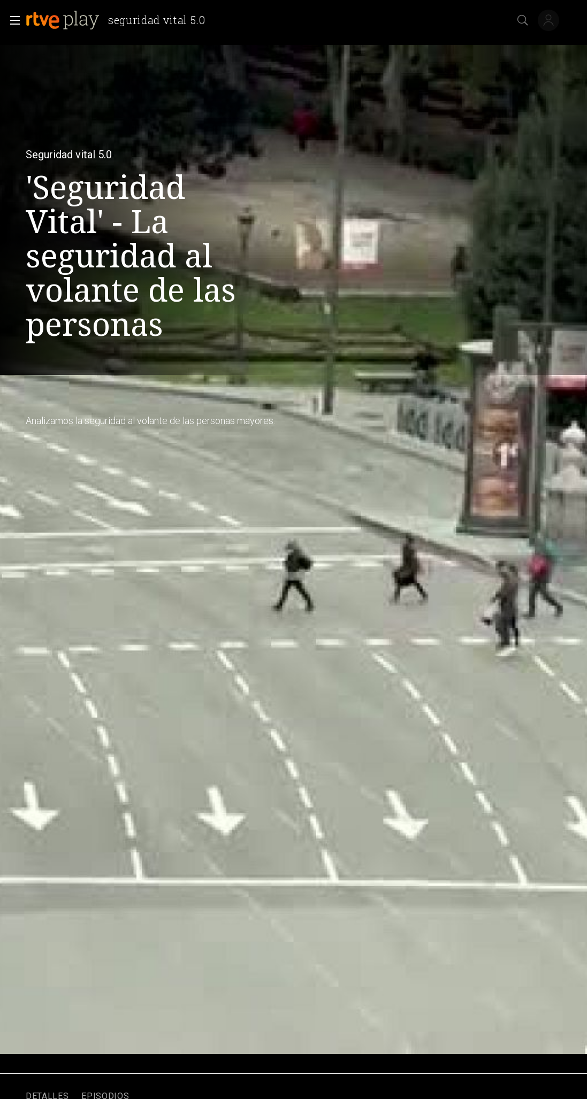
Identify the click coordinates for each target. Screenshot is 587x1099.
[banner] (120, 20)
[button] (12, 20)
